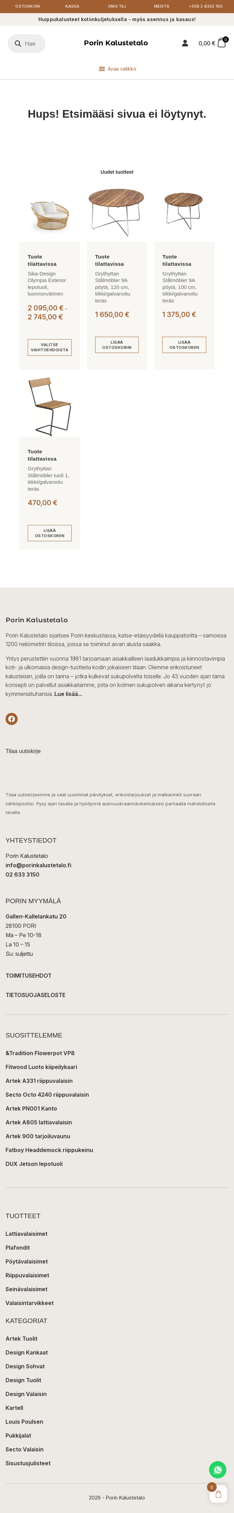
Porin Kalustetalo (116, 43)
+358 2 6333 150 (206, 6)
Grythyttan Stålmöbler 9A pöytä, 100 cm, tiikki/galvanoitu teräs (180, 287)
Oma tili (117, 6)
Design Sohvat (25, 1366)
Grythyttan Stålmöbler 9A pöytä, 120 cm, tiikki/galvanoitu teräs (112, 287)
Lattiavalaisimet (26, 1233)
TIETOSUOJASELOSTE (35, 994)
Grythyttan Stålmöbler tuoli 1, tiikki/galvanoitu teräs (48, 478)
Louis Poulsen (24, 1421)
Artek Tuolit (21, 1338)
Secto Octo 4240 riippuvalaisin (47, 1094)
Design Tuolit (23, 1380)
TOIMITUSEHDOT (29, 975)
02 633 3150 (22, 874)
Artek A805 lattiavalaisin (39, 1122)
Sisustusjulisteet (28, 1463)
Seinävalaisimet (26, 1289)
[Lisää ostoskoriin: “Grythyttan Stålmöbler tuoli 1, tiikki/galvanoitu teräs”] (50, 533)
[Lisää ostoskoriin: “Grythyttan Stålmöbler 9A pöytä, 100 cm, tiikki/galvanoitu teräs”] (184, 345)
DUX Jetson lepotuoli (34, 1163)
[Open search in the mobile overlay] (26, 43)
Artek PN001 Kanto (31, 1108)
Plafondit (18, 1247)
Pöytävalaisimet (27, 1261)
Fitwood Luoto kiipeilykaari (41, 1066)
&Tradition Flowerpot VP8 (40, 1053)
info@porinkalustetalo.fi (38, 865)
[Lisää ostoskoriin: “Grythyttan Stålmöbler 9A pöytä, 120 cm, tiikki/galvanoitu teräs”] (117, 345)
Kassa (72, 6)
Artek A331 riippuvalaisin (39, 1080)
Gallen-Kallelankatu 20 (36, 916)
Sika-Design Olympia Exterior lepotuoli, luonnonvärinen (47, 284)
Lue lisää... (68, 693)
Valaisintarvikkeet (30, 1302)
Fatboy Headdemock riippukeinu (49, 1150)
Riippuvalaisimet (27, 1275)
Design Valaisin (26, 1393)
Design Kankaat (27, 1352)
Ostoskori (28, 6)
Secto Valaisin (25, 1449)
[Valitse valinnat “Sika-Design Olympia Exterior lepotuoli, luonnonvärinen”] (50, 347)
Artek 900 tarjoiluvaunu (38, 1136)
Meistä (161, 6)
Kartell (14, 1407)
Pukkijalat (18, 1435)
